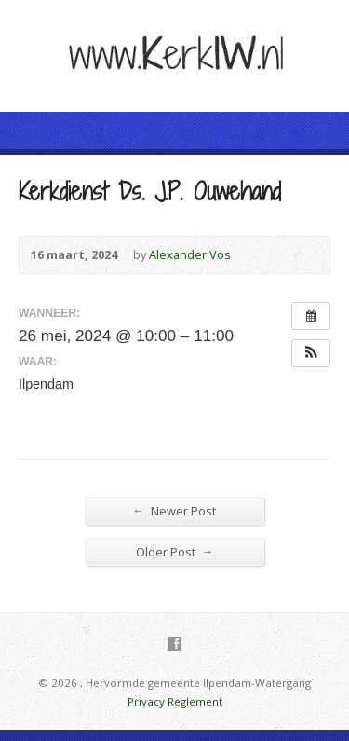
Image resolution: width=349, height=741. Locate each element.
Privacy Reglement (175, 701)
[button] (310, 353)
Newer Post (175, 510)
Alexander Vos (190, 254)
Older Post (175, 551)
